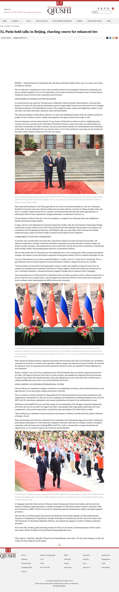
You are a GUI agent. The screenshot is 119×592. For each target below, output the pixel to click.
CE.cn (84, 563)
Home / (2, 26)
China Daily (67, 559)
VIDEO (109, 21)
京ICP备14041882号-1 (59, 586)
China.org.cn (86, 567)
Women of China (26, 563)
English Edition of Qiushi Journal (53, 583)
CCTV (42, 559)
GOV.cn (23, 555)
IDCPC (66, 555)
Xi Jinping (7, 26)
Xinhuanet (24, 559)
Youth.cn (66, 563)
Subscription (74, 583)
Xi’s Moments (15, 26)
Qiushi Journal (39, 583)
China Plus (86, 559)
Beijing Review (106, 559)
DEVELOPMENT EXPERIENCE (62, 21)
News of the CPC (45, 567)
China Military (106, 567)
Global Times (68, 567)
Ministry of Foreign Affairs (47, 555)
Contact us (67, 583)
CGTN (42, 563)
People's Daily (106, 555)
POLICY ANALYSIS (42, 21)
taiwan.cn (24, 571)
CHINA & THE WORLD (94, 21)
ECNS (103, 563)
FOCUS (28, 21)
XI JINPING (15, 21)
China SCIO (86, 555)
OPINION (80, 21)
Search (109, 12)
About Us (7, 9)
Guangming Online (26, 567)
